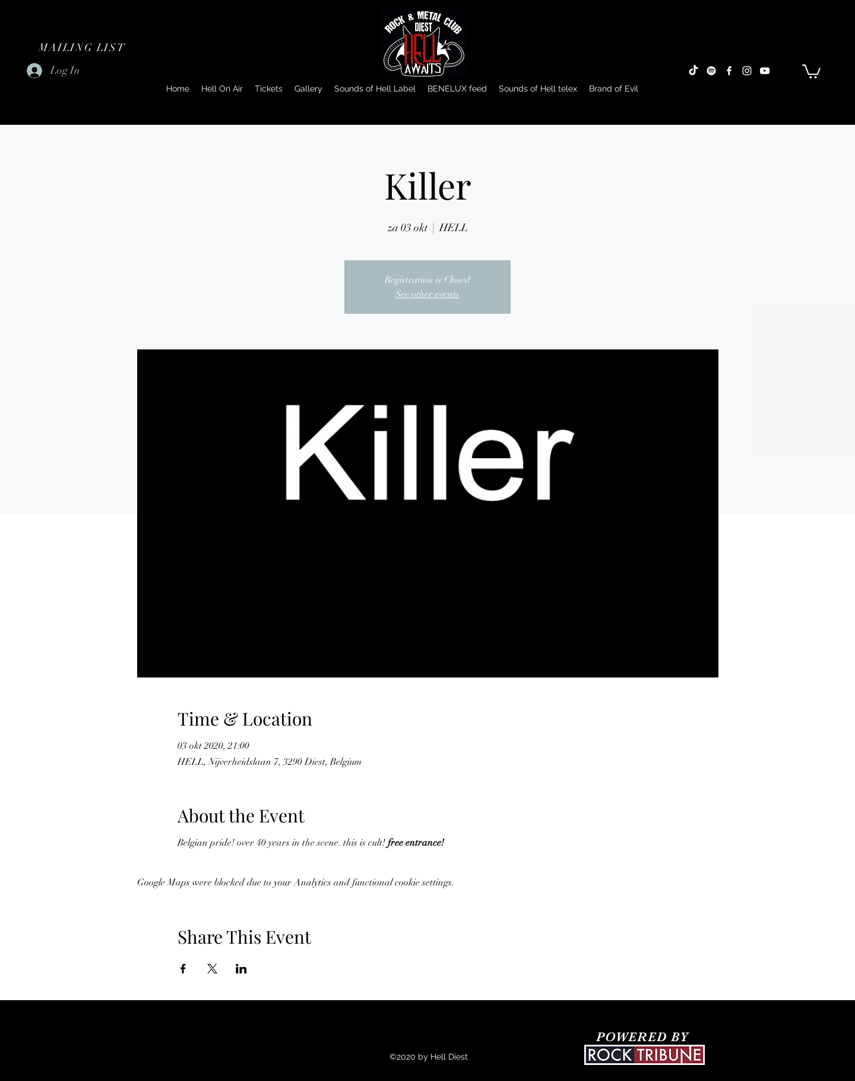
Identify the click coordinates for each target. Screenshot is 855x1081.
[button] (83, 47)
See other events (427, 294)
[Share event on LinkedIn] (241, 968)
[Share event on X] (212, 968)
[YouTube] (765, 71)
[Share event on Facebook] (183, 968)
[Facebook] (729, 71)
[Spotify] (711, 71)
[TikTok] (693, 71)
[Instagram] (747, 71)
